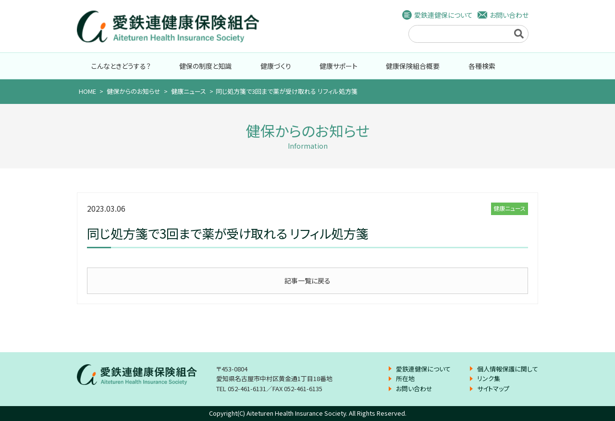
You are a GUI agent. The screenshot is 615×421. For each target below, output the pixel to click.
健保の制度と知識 (205, 66)
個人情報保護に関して (507, 368)
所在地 (405, 378)
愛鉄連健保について (443, 15)
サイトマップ (493, 388)
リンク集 (488, 378)
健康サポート (338, 66)
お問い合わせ (509, 15)
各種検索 (481, 66)
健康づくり (275, 66)
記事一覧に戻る (307, 280)
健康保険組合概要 (413, 66)
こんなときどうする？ (121, 66)
